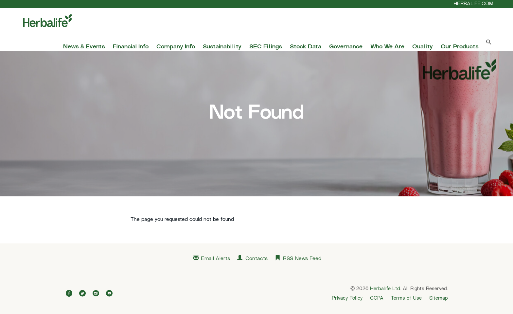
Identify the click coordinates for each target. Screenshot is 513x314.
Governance (346, 47)
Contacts (256, 258)
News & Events (84, 47)
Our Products (460, 47)
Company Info (175, 47)
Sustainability (222, 47)
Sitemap (438, 298)
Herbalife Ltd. (385, 289)
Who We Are (387, 47)
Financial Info (131, 47)
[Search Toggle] (488, 43)
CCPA (376, 298)
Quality (422, 47)
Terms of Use (406, 298)
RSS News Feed (302, 258)
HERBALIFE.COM (473, 4)
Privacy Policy (347, 298)
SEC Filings (265, 47)
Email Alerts (215, 258)
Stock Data (305, 47)
